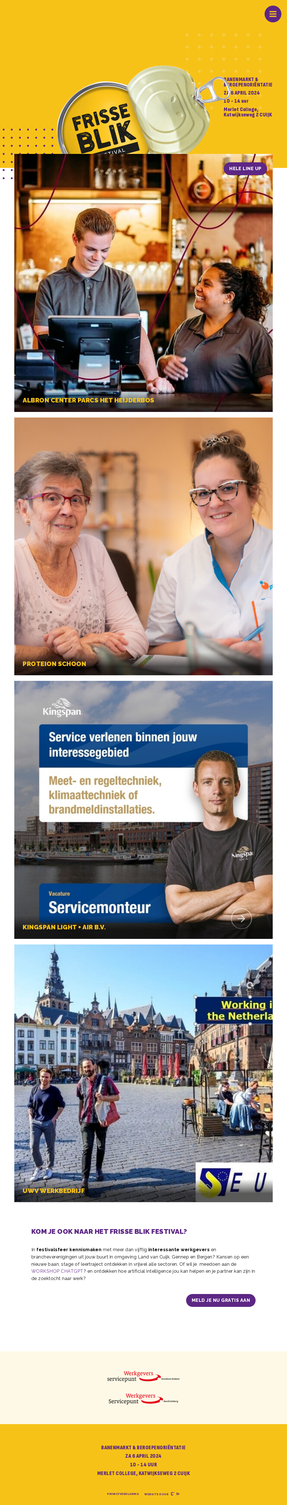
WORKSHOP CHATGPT (57, 1271)
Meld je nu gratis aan (221, 1300)
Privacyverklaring (123, 1493)
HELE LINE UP (245, 168)
